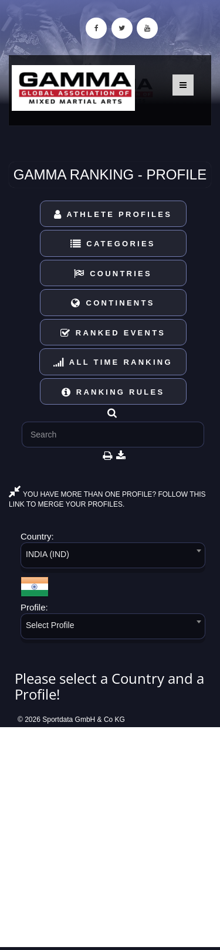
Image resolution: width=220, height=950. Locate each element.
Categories (112, 243)
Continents (112, 302)
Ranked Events (113, 332)
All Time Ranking (112, 362)
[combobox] (113, 557)
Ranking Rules (113, 392)
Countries (113, 273)
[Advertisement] (110, 837)
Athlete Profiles (113, 214)
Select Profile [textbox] (50, 625)
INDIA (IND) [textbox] (47, 554)
